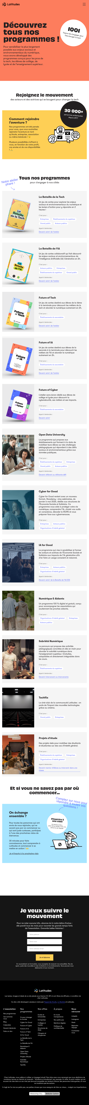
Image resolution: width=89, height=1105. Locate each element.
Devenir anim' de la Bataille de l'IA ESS (54, 580)
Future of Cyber (26, 1025)
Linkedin (74, 1016)
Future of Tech (25, 1032)
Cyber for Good (26, 1022)
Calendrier (7, 1025)
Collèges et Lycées (42, 1024)
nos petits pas (20, 1087)
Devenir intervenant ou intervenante (53, 677)
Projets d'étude (25, 1057)
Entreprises (42, 1020)
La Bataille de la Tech (26, 1039)
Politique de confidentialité (59, 1027)
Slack (73, 1022)
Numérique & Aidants (24, 1047)
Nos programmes (9, 1013)
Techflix (23, 1065)
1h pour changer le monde (26, 1018)
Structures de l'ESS (42, 1029)
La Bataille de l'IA (26, 1043)
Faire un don (7, 1031)
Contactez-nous (76, 1032)
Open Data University (24, 1052)
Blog (4, 1022)
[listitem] (44, 214)
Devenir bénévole (9, 1028)
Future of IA (24, 1029)
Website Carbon (52, 1094)
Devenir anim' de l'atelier (49, 232)
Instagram (75, 1019)
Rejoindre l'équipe (75, 1026)
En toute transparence (58, 1016)
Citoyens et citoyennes (42, 1034)
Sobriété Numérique (24, 1061)
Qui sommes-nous (8, 1018)
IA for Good (24, 1035)
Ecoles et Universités (41, 1016)
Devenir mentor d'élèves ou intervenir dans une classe (58, 769)
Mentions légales (60, 1023)
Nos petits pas (59, 1020)
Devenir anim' (44, 418)
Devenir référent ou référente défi (52, 475)
